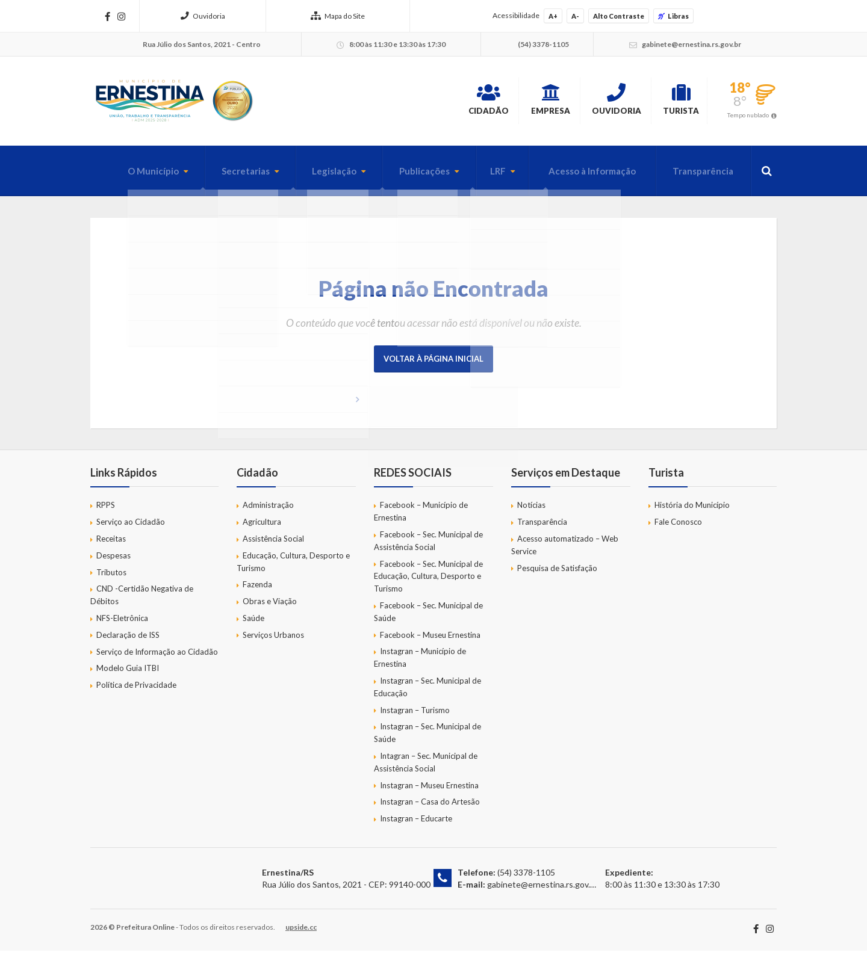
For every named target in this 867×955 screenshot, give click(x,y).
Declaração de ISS (128, 639)
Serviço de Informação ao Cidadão (157, 655)
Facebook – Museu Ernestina (430, 638)
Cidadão (412, 102)
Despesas (113, 559)
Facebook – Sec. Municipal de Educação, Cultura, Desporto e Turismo (428, 580)
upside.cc (301, 931)
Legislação (313, 175)
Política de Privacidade (136, 689)
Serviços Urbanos (273, 639)
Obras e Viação (270, 605)
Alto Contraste (618, 16)
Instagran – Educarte (416, 822)
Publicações (408, 175)
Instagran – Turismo (415, 714)
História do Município (692, 509)
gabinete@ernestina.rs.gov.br (542, 888)
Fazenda (257, 588)
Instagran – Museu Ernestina (429, 789)
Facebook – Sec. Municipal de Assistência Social (428, 545)
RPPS (105, 509)
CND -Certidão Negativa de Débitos (141, 599)
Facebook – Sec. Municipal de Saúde (428, 616)
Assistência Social (273, 543)
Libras (673, 16)
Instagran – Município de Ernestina (420, 662)
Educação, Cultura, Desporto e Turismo (293, 566)
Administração (268, 509)
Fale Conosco (678, 526)
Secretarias (220, 175)
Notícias (531, 509)
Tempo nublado (748, 116)
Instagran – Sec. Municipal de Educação (427, 691)
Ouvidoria (203, 15)
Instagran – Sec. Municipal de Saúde (427, 737)
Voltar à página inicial (433, 363)
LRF (485, 175)
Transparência (700, 175)
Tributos (111, 576)
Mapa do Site (338, 15)
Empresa (495, 102)
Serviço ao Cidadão (130, 526)
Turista (668, 102)
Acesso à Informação (583, 175)
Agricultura (262, 526)
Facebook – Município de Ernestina (421, 515)
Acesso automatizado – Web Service (564, 549)
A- (575, 16)
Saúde (253, 622)
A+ (553, 16)
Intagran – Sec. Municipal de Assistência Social (425, 766)
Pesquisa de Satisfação (557, 571)
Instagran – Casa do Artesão (430, 806)
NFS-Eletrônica (122, 622)
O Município (124, 175)
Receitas (111, 543)
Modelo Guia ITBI (127, 672)
